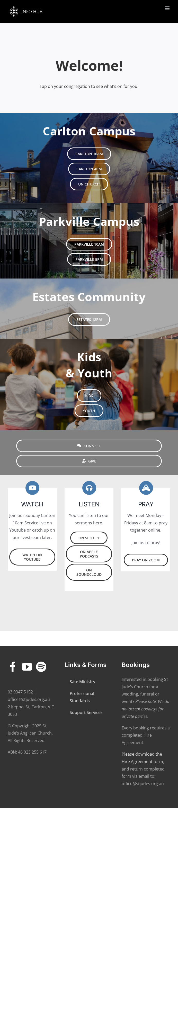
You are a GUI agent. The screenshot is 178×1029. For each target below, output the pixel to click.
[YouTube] (27, 667)
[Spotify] (41, 667)
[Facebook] (13, 667)
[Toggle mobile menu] (167, 8)
